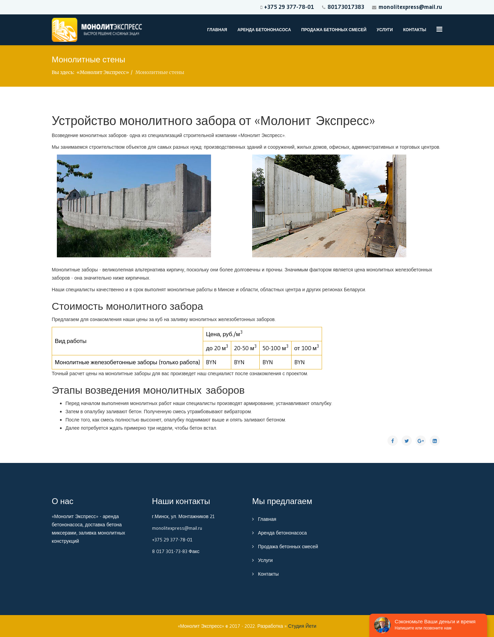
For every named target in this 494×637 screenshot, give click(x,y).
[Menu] (439, 29)
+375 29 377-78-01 (289, 6)
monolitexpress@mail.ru (410, 6)
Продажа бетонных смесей (333, 29)
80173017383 (346, 6)
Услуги (385, 29)
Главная (217, 29)
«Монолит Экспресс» (102, 72)
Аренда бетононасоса (264, 29)
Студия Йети (302, 626)
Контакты (414, 29)
